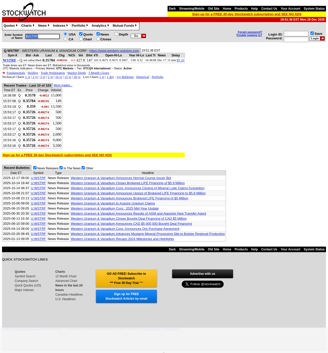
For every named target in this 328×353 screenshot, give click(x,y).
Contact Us (269, 8)
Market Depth (76, 73)
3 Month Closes (98, 73)
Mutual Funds (125, 26)
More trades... (63, 85)
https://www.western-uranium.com (114, 51)
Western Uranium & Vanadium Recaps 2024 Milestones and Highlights (122, 239)
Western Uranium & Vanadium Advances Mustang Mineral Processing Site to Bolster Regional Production (148, 234)
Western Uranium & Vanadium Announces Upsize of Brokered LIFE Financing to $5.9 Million (138, 193)
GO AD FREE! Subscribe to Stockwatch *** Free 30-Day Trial (126, 278)
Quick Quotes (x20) (28, 285)
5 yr (50, 77)
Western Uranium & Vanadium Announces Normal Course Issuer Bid (121, 178)
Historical (142, 77)
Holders (33, 73)
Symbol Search (25, 276)
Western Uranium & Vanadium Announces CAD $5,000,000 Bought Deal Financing (131, 224)
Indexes (61, 26)
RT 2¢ (180, 60)
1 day (110, 77)
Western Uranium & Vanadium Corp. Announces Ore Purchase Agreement (125, 229)
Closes (106, 39)
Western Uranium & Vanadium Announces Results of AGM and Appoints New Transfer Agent (138, 213)
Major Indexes (24, 290)
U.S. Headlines (65, 299)
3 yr (42, 77)
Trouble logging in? (249, 35)
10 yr (58, 77)
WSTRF (9, 60)
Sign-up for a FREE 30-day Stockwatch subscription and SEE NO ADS (247, 14)
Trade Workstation (53, 73)
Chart (87, 39)
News (44, 26)
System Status (314, 8)
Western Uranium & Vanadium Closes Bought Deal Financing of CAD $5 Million (129, 218)
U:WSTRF (38, 178)
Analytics (101, 26)
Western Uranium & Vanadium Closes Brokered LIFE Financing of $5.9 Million (128, 183)
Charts (28, 26)
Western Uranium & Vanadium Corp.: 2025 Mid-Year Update (115, 208)
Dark (172, 8)
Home (227, 8)
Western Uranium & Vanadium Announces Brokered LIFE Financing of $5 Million (129, 198)
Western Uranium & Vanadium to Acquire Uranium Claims (113, 203)
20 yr (77, 77)
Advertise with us (202, 274)
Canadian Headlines (69, 294)
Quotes (11, 26)
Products (241, 8)
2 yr (35, 77)
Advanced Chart (66, 281)
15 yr (67, 77)
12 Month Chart (65, 276)
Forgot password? (250, 32)
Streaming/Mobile (191, 8)
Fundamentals (16, 73)
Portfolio (80, 26)
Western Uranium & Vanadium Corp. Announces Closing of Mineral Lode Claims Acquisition (138, 188)
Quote (88, 34)
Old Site (213, 8)
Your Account (290, 8)
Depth (123, 34)
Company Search (26, 281)
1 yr (27, 77)
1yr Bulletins (125, 77)
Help (254, 8)
